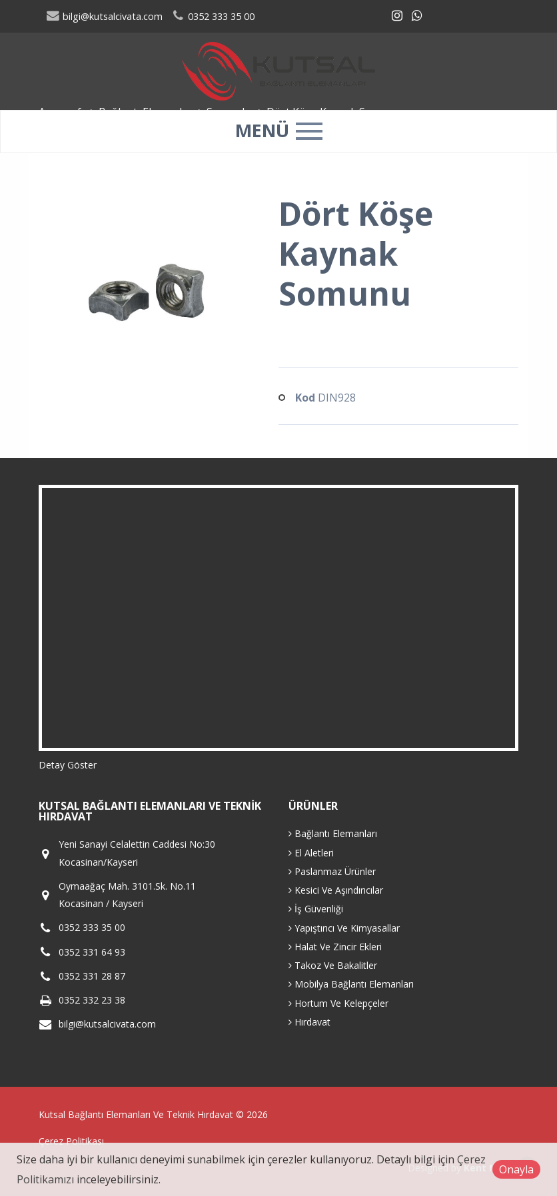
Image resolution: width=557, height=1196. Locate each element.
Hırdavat (309, 1022)
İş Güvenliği (315, 908)
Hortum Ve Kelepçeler (338, 1003)
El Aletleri (311, 852)
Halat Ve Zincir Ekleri (335, 946)
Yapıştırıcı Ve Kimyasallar (344, 928)
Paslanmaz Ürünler (332, 871)
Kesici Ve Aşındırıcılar (335, 890)
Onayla (516, 1169)
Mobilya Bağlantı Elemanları (351, 984)
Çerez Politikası (71, 1141)
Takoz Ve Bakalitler (332, 965)
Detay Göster (68, 764)
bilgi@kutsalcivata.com (105, 16)
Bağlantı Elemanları (332, 833)
